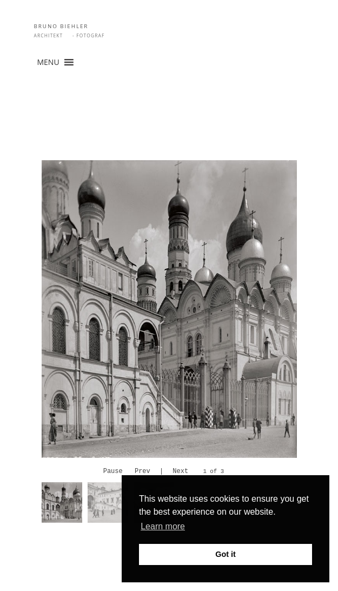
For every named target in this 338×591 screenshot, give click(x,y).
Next (180, 471)
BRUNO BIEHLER (61, 26)
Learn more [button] (163, 526)
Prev (142, 471)
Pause (113, 471)
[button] (48, 62)
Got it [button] (225, 554)
